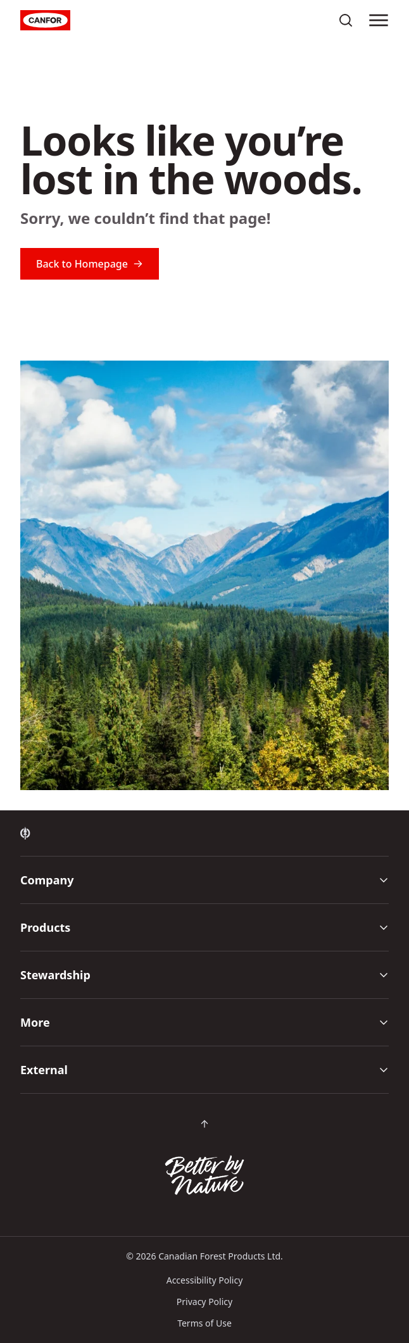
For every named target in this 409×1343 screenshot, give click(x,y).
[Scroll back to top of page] (204, 1124)
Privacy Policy (204, 1302)
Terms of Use (204, 1323)
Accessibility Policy (205, 1280)
